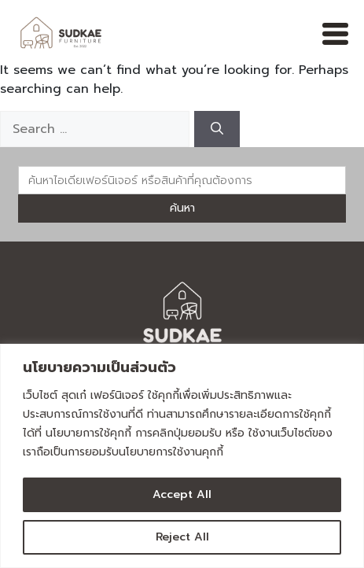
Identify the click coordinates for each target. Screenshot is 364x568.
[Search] (217, 129)
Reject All (182, 537)
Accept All (182, 494)
